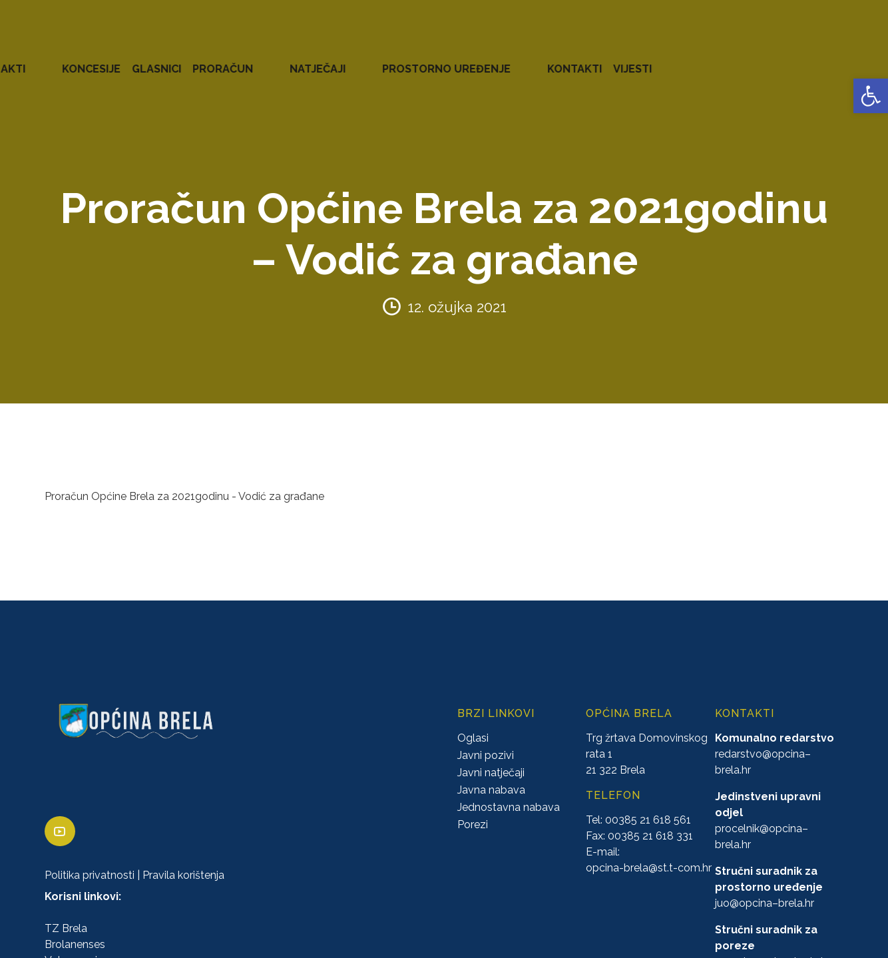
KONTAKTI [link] (799, 59)
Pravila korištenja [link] (183, 857)
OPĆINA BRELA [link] (52, 59)
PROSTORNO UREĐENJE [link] (696, 59)
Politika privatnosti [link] (89, 857)
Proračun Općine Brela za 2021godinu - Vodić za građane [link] (184, 478)
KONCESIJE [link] (392, 59)
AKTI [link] (339, 59)
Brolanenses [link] (75, 926)
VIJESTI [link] (857, 59)
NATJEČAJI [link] (593, 59)
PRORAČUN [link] (523, 59)
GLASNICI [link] (457, 59)
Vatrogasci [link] (71, 942)
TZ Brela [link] (66, 910)
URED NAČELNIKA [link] (150, 59)
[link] (870, 96)
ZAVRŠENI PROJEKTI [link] (262, 59)
